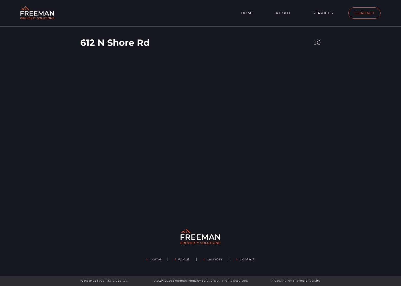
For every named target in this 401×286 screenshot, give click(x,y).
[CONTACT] (364, 13)
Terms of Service (308, 280)
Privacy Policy (281, 280)
